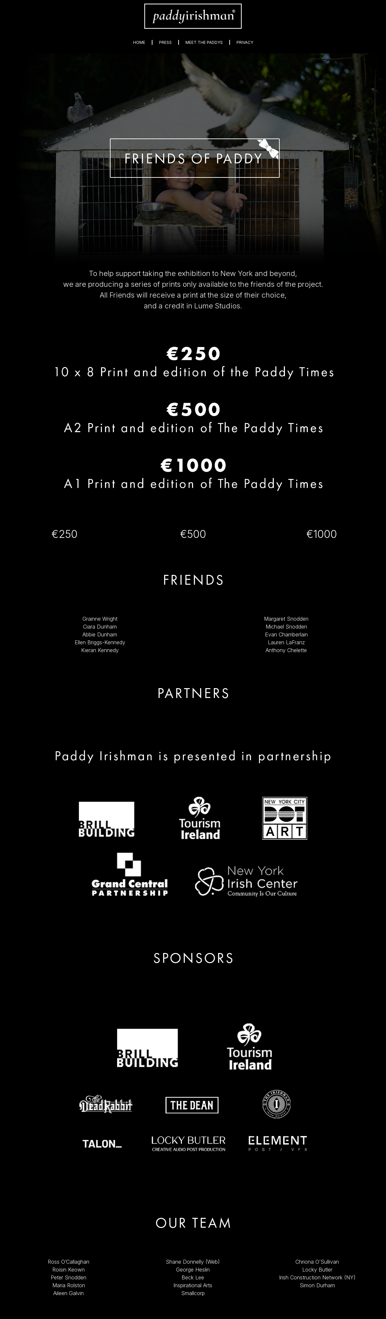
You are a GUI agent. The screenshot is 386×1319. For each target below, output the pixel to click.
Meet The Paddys (204, 42)
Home (139, 42)
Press (165, 42)
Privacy (245, 42)
